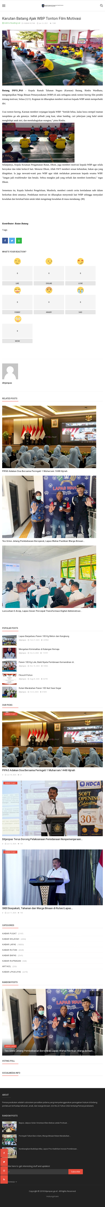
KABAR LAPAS (9, 944)
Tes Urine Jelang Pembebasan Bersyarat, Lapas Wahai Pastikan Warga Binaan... (43, 541)
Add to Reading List (11, 23)
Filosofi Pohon (26, 675)
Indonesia (9, 1181)
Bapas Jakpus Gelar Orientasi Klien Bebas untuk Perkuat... (44, 1123)
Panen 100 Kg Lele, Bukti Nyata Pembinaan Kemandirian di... (47, 662)
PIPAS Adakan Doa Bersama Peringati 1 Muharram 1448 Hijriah (34, 471)
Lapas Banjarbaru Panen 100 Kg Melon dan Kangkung (44, 636)
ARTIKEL (6, 966)
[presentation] (92, 993)
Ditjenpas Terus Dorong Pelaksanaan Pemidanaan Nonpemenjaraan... (42, 839)
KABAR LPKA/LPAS (11, 971)
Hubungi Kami (52, 1196)
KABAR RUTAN (28, 23)
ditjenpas (7, 382)
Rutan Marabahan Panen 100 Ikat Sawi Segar (40, 688)
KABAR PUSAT (9, 933)
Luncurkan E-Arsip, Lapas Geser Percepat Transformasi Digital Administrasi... (42, 611)
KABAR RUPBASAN (11, 960)
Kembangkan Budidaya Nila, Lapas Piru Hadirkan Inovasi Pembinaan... (48, 1149)
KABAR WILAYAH (10, 938)
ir (2, 775)
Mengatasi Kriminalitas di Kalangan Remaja (39, 649)
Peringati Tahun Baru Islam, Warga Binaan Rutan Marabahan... (45, 1136)
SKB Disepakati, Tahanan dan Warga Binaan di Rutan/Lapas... (37, 908)
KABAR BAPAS (9, 955)
